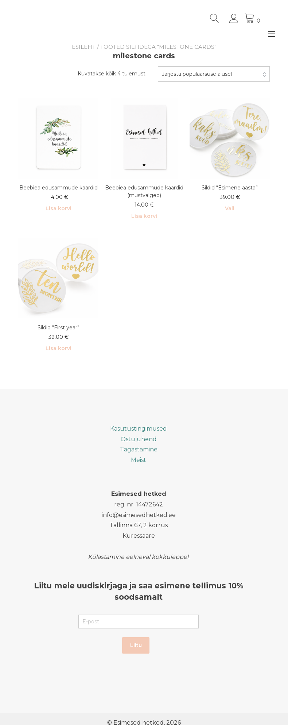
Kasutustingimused (138, 428)
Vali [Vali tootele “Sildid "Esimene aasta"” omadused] (229, 208)
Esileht (84, 46)
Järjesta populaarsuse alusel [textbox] (197, 74)
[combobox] (214, 74)
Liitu (136, 645)
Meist (138, 459)
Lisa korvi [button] (58, 208)
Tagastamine (138, 449)
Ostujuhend (139, 439)
